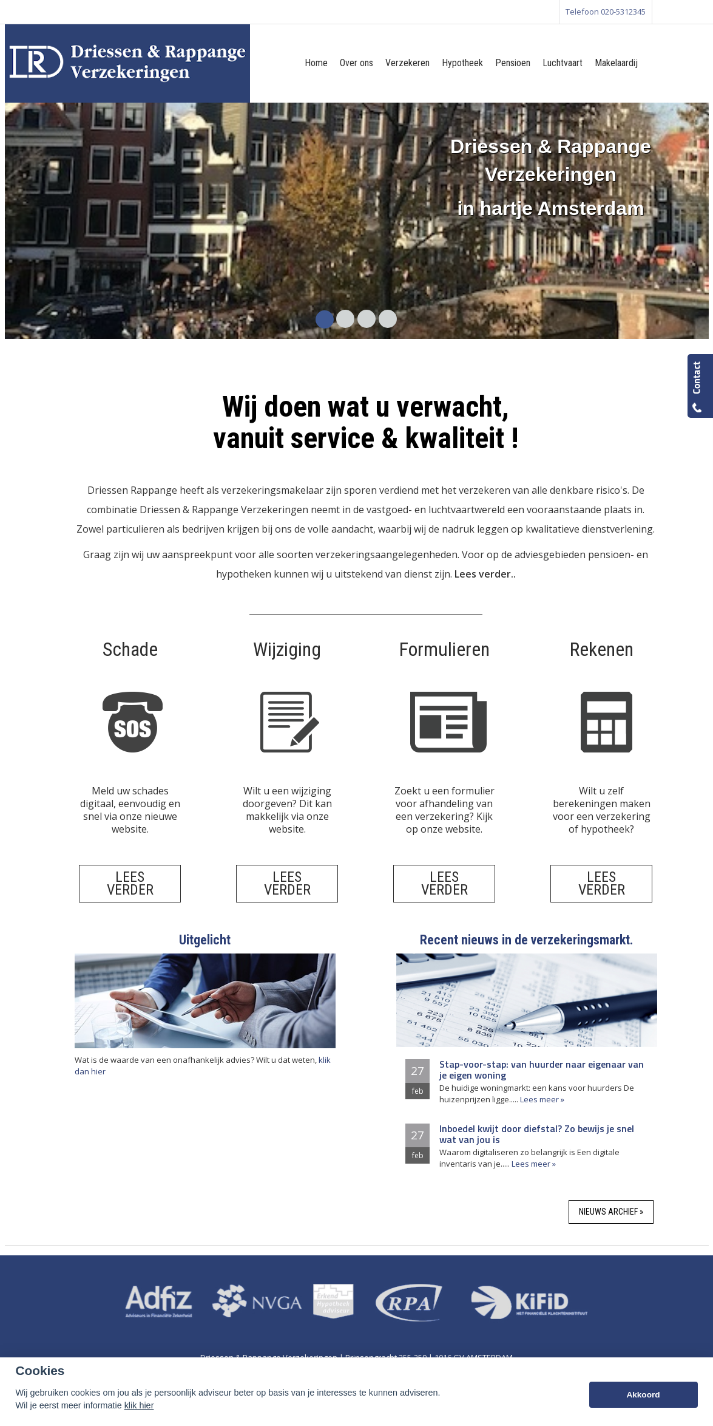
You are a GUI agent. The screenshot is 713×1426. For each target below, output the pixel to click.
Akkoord (643, 1394)
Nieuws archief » (611, 1211)
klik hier (139, 1405)
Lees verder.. (485, 574)
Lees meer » (542, 1099)
